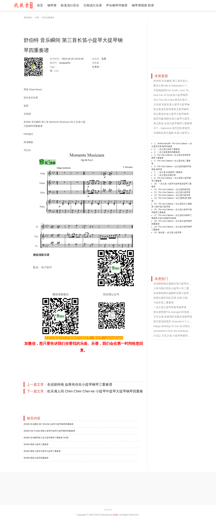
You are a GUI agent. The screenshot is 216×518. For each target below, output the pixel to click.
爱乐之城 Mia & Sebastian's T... (170, 85)
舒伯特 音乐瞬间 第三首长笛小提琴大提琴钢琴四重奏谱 (48, 424)
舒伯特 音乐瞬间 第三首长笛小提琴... (174, 80)
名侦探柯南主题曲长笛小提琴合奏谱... (174, 283)
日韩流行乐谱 (93, 5)
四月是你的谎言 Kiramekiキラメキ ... (174, 321)
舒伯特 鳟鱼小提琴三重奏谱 (36, 444)
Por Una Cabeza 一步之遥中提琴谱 (174, 195)
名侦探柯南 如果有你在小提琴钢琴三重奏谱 (79, 384)
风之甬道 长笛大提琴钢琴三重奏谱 (172, 123)
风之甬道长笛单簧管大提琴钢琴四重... (174, 109)
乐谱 (37, 17)
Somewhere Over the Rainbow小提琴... (175, 330)
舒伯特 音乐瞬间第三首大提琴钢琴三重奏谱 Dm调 (46, 437)
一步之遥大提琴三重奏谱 (168, 149)
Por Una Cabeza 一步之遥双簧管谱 (174, 189)
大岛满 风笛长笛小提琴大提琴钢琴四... (175, 104)
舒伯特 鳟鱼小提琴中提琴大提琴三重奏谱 (42, 451)
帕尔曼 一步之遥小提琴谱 (169, 232)
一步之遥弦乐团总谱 (166, 175)
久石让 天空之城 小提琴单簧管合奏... (174, 335)
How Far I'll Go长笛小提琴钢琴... (171, 95)
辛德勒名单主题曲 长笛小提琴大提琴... (175, 132)
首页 (40, 5)
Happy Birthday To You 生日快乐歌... (173, 326)
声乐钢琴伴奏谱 (116, 5)
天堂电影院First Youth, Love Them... (173, 90)
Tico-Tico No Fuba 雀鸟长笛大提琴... (174, 99)
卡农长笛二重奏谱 (163, 302)
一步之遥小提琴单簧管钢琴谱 (169, 307)
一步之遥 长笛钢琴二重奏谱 (169, 172)
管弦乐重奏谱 (48, 17)
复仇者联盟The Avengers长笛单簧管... (174, 311)
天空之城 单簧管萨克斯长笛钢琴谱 (172, 316)
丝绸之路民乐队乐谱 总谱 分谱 (170, 297)
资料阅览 (28, 17)
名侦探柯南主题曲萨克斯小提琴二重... (174, 293)
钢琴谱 (52, 5)
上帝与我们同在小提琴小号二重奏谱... (174, 288)
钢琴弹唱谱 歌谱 (143, 5)
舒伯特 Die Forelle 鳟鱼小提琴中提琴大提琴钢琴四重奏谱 (49, 431)
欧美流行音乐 (70, 5)
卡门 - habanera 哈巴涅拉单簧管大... (173, 128)
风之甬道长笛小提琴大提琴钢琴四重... (174, 113)
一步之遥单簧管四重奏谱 (168, 152)
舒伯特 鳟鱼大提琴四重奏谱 (36, 458)
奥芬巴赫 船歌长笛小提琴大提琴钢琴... (175, 118)
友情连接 (108, 510)
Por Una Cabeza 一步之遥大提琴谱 (174, 192)
